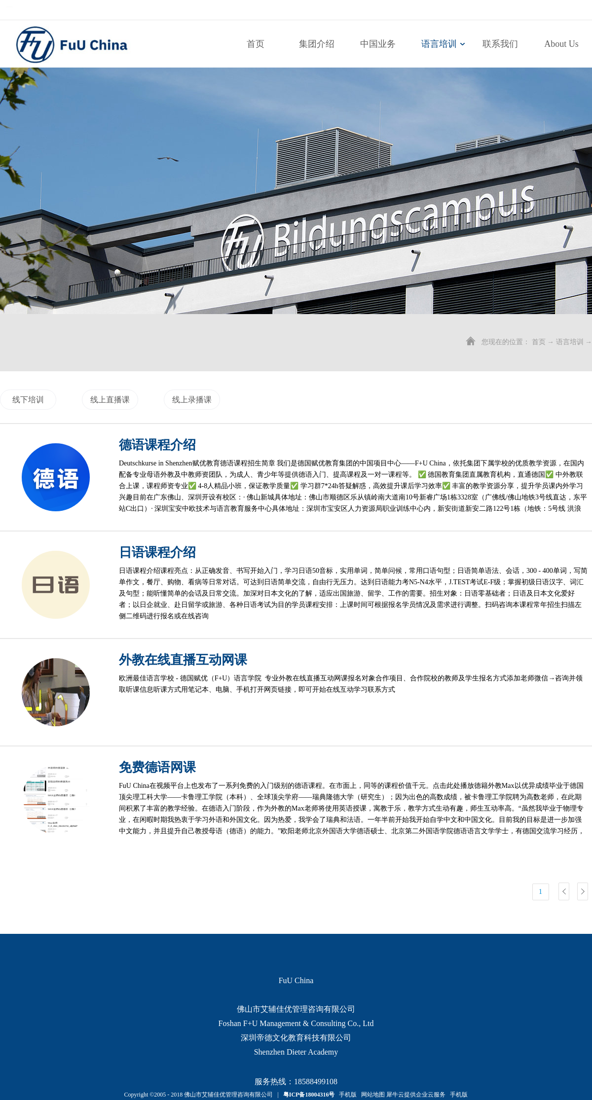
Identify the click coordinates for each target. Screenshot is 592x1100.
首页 (255, 44)
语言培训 (570, 342)
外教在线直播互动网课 (183, 660)
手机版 (346, 1094)
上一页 (564, 891)
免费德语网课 (157, 767)
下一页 (583, 891)
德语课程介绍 (157, 445)
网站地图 (371, 1094)
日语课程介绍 (157, 552)
